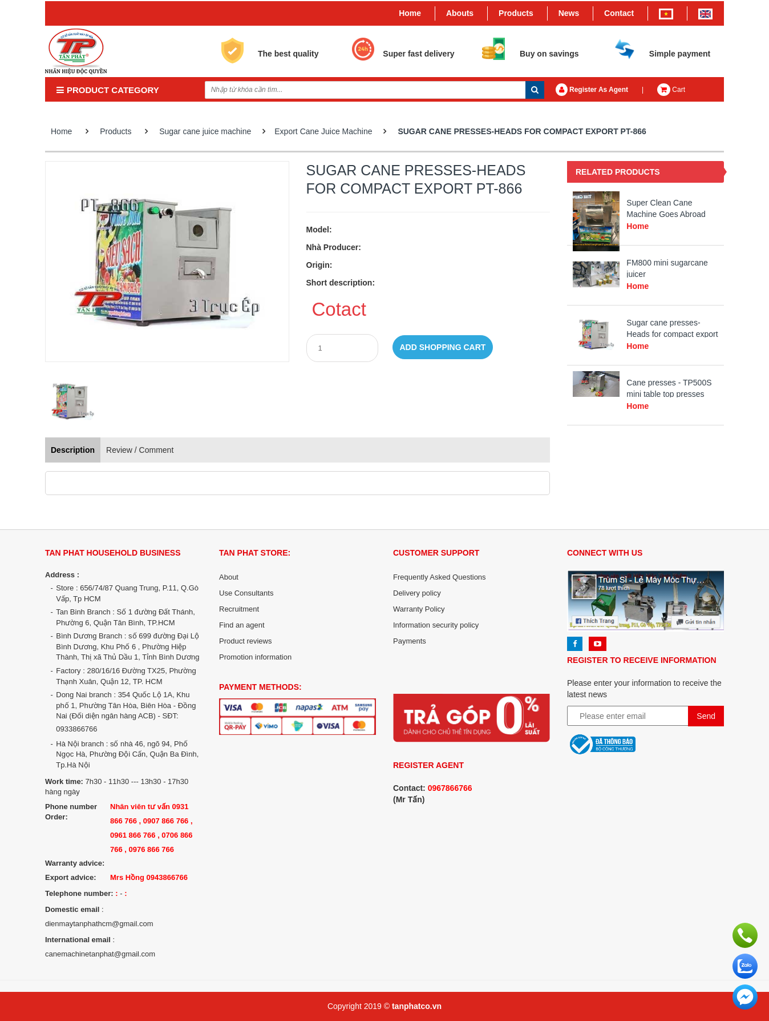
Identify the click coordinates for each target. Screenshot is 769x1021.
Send (706, 716)
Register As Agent (592, 89)
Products (516, 13)
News (569, 13)
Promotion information (255, 657)
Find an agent (242, 625)
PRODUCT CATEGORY (107, 90)
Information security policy (436, 625)
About (228, 577)
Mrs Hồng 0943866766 (149, 877)
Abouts (459, 13)
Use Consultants (246, 593)
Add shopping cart (443, 347)
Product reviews (245, 641)
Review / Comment (139, 450)
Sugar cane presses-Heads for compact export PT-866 (522, 131)
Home (410, 13)
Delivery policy (417, 593)
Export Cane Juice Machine (323, 131)
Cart (671, 89)
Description (73, 450)
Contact (619, 13)
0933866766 (76, 729)
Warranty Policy (419, 609)
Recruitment (239, 609)
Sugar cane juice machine (205, 131)
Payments (409, 641)
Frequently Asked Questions (439, 577)
